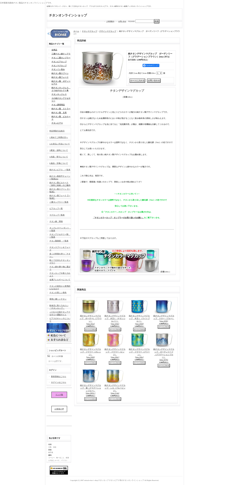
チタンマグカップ (59, 66)
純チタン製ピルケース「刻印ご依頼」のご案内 (59, 184)
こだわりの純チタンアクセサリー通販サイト (59, 313)
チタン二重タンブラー (60, 58)
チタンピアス (57, 123)
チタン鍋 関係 (56, 221)
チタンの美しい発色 (57, 292)
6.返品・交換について (58, 163)
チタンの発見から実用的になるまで (59, 287)
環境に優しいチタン (57, 299)
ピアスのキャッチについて (59, 319)
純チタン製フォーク (60, 77)
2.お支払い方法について (59, 144)
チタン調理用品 (58, 105)
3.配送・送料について (58, 150)
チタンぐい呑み (58, 69)
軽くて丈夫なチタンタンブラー (59, 261)
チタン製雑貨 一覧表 (58, 241)
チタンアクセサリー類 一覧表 (59, 235)
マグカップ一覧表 (57, 215)
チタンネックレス (59, 94)
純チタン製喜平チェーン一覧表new (59, 177)
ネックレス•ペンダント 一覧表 (60, 229)
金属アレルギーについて (59, 280)
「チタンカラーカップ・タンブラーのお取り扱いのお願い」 (118, 218)
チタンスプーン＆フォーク (59, 248)
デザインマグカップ (107, 31)
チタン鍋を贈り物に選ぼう (59, 268)
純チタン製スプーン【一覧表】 (59, 190)
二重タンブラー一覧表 (58, 202)
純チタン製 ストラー (60, 109)
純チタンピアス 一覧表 (59, 170)
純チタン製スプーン (60, 73)
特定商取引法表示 (57, 131)
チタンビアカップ (59, 62)
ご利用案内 (110, 21)
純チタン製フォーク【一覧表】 (59, 196)
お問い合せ (122, 21)
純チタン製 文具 (59, 113)
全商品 (54, 50)
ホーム (76, 31)
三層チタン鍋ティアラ (60, 54)
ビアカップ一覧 (56, 208)
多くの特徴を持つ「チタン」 (59, 255)
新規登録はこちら (58, 376)
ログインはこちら (58, 382)
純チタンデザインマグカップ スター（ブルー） (163, 318)
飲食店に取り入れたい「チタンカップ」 (58, 306)
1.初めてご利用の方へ (58, 137)
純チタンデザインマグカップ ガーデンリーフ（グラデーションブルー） (163, 354)
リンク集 (59, 395)
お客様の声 (59, 409)
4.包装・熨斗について (58, 157)
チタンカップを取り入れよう (59, 274)
